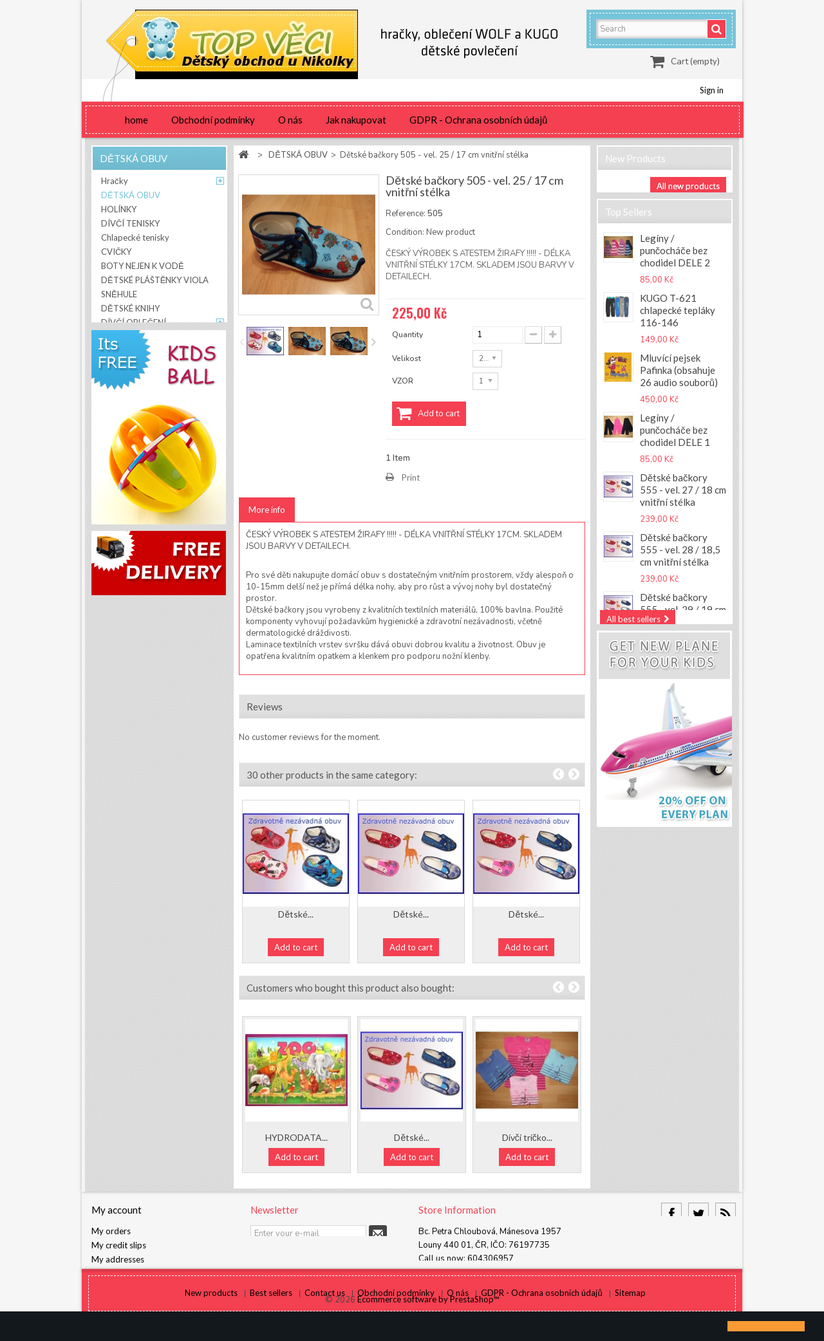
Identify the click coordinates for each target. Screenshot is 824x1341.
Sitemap (630, 1307)
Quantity (407, 334)
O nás (290, 119)
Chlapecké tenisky (135, 240)
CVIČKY (116, 254)
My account (116, 1210)
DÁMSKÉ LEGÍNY (133, 367)
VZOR (403, 381)
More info (266, 509)
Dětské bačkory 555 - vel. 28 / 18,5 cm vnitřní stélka (680, 565)
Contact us (325, 1307)
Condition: (405, 232)
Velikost (407, 358)
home (136, 119)
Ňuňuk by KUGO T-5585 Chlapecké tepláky (680, 744)
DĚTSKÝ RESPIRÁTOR (143, 396)
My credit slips (118, 1245)
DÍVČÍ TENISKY (130, 226)
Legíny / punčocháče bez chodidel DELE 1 (675, 445)
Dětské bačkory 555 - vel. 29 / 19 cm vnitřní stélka (683, 625)
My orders (111, 1231)
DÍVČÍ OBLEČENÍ (133, 325)
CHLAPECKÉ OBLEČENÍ (145, 339)
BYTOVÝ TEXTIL (132, 381)
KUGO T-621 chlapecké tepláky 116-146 (677, 326)
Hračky (114, 183)
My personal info (122, 1273)
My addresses (117, 1259)
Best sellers (272, 1307)
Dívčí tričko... (527, 1137)
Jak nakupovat (356, 119)
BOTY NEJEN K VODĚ (142, 268)
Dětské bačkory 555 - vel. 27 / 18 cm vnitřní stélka (683, 505)
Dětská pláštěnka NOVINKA (677, 798)
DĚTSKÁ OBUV (130, 197)
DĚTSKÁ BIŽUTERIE (139, 353)
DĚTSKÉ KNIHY (130, 311)
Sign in (712, 90)
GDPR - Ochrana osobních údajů (478, 119)
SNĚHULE (119, 296)
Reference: (406, 213)
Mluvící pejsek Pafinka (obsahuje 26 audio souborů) (679, 385)
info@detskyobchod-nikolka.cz (501, 1272)
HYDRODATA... (296, 1137)
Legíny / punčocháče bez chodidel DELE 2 (675, 266)
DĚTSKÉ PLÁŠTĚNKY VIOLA (155, 282)
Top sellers (628, 223)
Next (373, 341)
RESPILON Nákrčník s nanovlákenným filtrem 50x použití (683, 685)
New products (635, 158)
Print (411, 477)
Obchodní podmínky (213, 119)
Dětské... (296, 914)
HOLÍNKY (118, 212)
